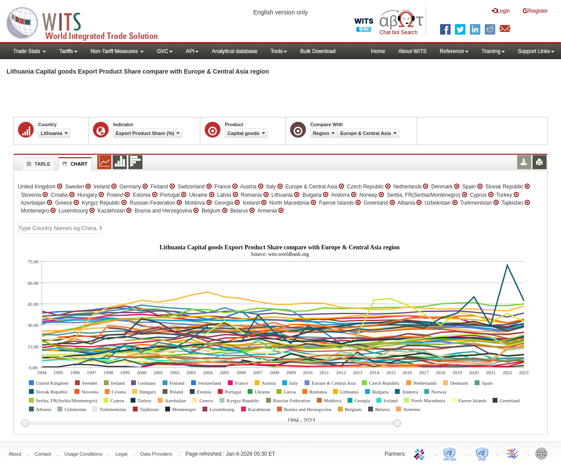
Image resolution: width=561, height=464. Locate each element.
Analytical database (234, 51)
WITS (87, 22)
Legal (122, 454)
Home (378, 51)
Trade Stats (29, 51)
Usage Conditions (83, 454)
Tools (278, 51)
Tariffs (68, 51)
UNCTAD (451, 453)
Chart (74, 164)
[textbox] (60, 228)
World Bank (543, 453)
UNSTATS (482, 453)
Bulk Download (317, 51)
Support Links (536, 51)
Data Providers (157, 454)
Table (37, 164)
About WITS (412, 51)
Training (493, 51)
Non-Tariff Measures (117, 51)
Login (501, 10)
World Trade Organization (513, 453)
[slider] (211, 423)
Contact (43, 454)
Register (535, 10)
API (192, 51)
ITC (421, 453)
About (15, 454)
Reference (454, 51)
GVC (165, 51)
